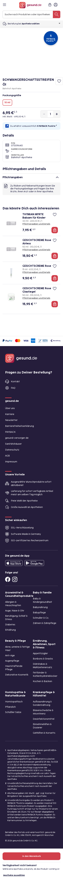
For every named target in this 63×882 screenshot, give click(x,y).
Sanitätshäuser (13, 444)
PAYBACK (10, 432)
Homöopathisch (14, 701)
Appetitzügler (40, 653)
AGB (7, 455)
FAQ (13, 388)
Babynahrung (40, 607)
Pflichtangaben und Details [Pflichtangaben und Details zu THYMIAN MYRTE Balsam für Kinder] (36, 224)
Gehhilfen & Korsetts (44, 733)
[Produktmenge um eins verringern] (44, 114)
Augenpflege (12, 660)
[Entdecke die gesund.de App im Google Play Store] (34, 563)
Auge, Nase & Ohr (14, 610)
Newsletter (11, 420)
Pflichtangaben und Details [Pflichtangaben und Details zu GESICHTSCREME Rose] (36, 272)
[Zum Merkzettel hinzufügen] (59, 81)
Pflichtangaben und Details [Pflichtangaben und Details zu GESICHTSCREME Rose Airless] (36, 250)
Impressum (11, 461)
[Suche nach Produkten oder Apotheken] (56, 14)
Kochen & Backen (42, 681)
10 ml (7, 102)
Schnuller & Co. (41, 618)
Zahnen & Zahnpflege (44, 623)
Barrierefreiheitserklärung (19, 426)
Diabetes (10, 624)
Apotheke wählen (41, 23)
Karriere (9, 414)
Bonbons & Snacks (43, 658)
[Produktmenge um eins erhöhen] (56, 114)
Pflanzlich (10, 707)
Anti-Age (10, 655)
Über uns (10, 408)
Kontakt (15, 381)
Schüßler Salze (13, 712)
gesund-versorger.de (17, 438)
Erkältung (10, 630)
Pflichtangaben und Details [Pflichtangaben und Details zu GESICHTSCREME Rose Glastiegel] (36, 298)
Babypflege (39, 612)
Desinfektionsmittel (43, 719)
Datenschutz (12, 449)
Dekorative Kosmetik (16, 674)
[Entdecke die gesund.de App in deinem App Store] (14, 563)
